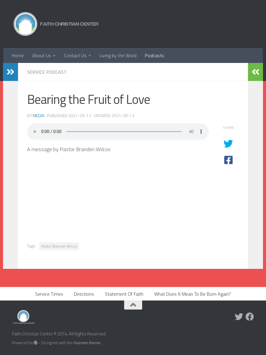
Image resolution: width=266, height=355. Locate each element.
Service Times (49, 293)
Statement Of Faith (124, 293)
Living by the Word (117, 55)
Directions (84, 293)
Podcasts (154, 55)
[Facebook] (250, 317)
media (38, 115)
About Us (41, 55)
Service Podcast (47, 72)
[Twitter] (239, 317)
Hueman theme (87, 343)
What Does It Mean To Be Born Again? (192, 293)
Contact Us (75, 55)
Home (18, 55)
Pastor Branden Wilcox (59, 246)
